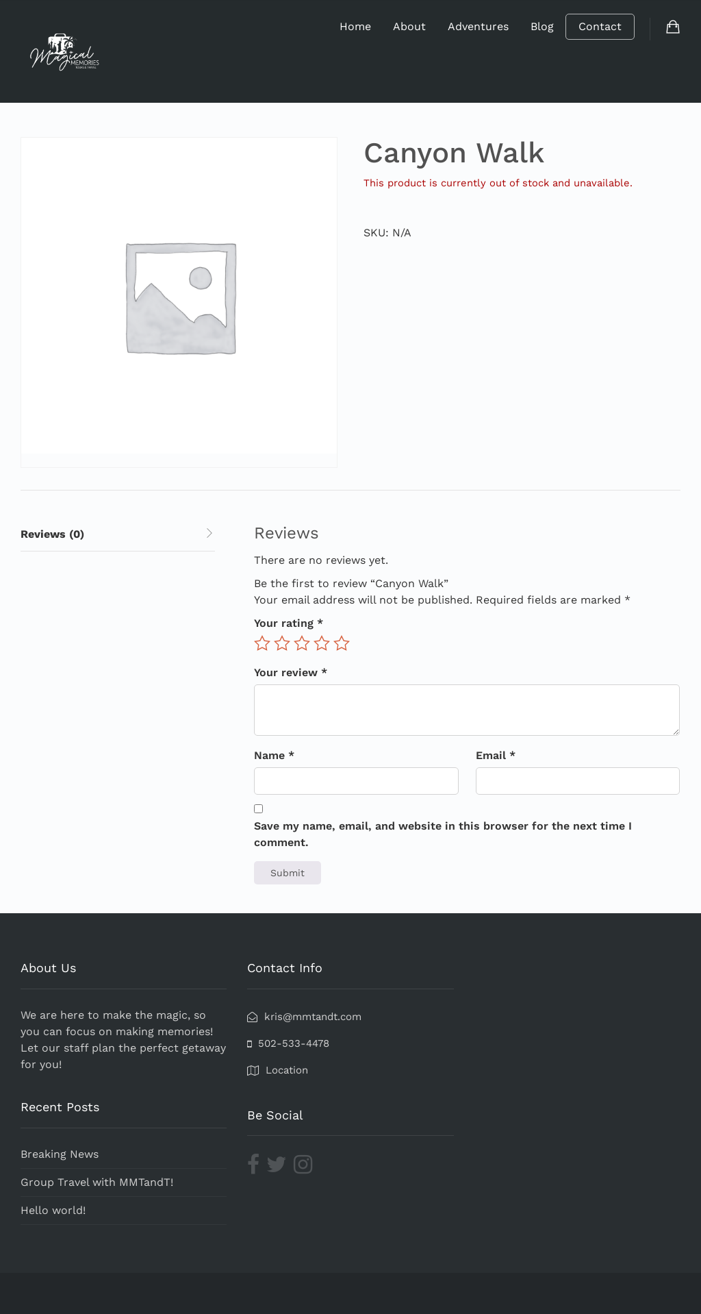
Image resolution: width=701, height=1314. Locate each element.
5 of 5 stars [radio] (341, 643)
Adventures (478, 26)
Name (274, 755)
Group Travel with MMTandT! (97, 1182)
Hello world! (53, 1210)
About (409, 26)
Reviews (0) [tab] (52, 534)
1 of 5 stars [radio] (262, 643)
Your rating (288, 623)
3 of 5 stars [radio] (302, 643)
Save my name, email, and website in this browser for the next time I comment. (443, 834)
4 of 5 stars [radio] (322, 643)
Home (355, 26)
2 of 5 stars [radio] (282, 643)
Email (495, 755)
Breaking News (60, 1154)
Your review (290, 672)
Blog (542, 26)
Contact (600, 26)
